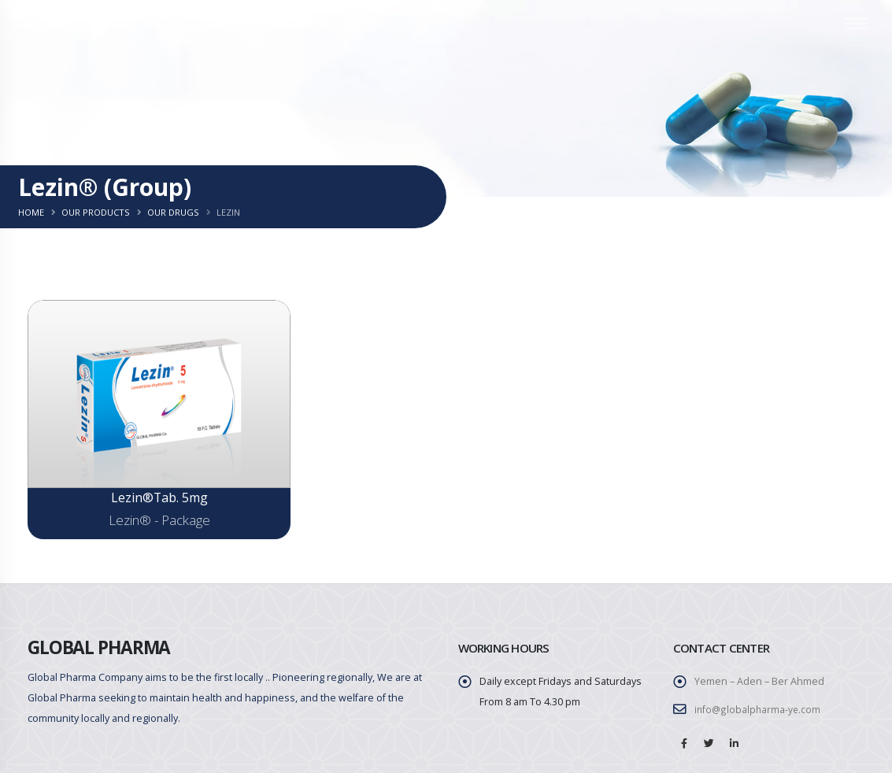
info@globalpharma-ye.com (758, 709)
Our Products (95, 212)
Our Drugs (173, 212)
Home (31, 212)
